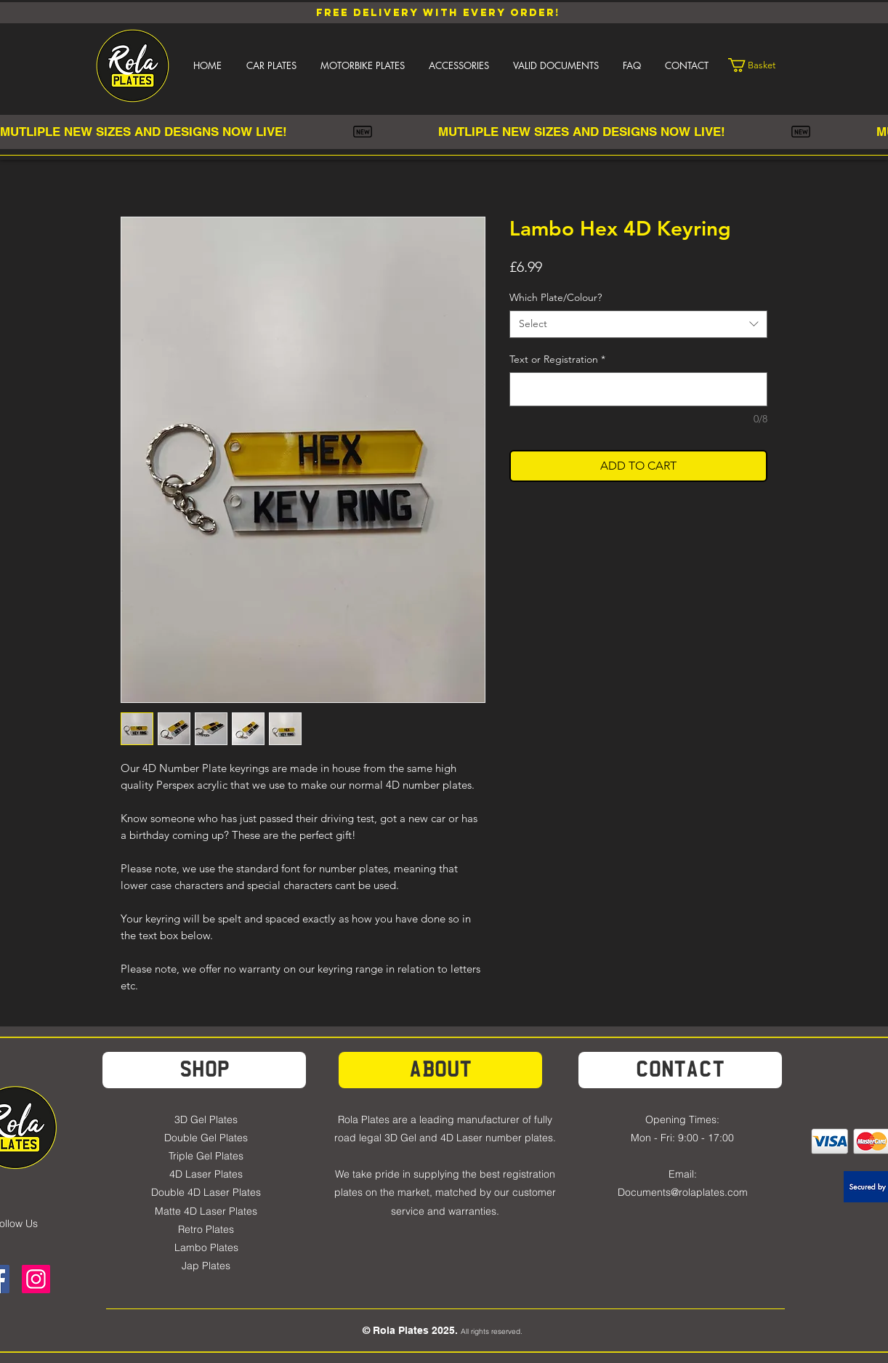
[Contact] (680, 1070)
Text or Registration (557, 359)
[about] (440, 1070)
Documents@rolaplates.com (683, 1192)
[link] (761, 65)
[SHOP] (204, 1070)
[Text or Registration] (638, 389)
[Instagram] (36, 1279)
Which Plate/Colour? (555, 297)
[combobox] (638, 324)
